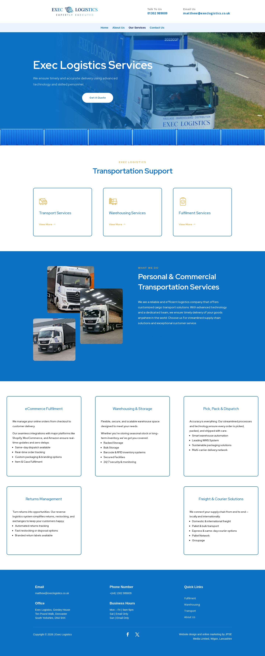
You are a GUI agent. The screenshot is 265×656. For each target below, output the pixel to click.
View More (45, 224)
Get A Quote (97, 97)
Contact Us (157, 27)
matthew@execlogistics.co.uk (206, 13)
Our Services (137, 27)
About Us (118, 27)
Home (104, 27)
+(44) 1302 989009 (121, 593)
